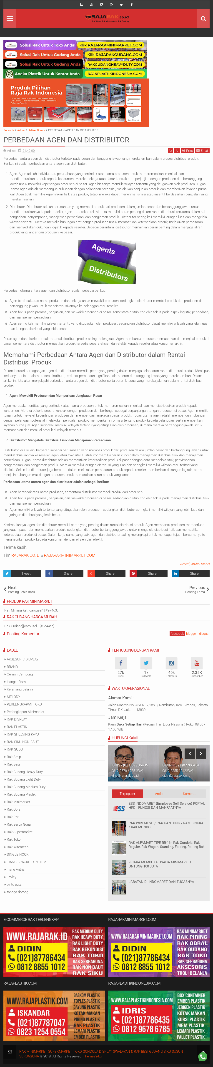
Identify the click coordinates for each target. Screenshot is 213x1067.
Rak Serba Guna (19, 824)
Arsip (159, 794)
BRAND (12, 667)
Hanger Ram (16, 682)
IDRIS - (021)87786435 (129, 765)
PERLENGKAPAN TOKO (24, 704)
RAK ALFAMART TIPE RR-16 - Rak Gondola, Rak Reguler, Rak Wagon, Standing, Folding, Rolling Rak (167, 845)
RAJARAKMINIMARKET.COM (69, 555)
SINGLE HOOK (17, 854)
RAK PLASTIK (17, 727)
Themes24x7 (93, 1056)
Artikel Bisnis (200, 564)
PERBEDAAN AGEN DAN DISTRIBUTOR (66, 140)
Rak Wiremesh (17, 847)
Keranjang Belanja (20, 689)
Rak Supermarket (20, 832)
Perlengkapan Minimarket (25, 712)
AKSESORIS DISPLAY (22, 659)
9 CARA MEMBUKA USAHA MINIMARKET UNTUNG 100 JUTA (160, 864)
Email (202, 150)
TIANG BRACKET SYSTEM (26, 862)
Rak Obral (14, 809)
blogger (191, 633)
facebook (177, 633)
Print (187, 150)
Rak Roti (13, 817)
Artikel (184, 564)
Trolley (11, 877)
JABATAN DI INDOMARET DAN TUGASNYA (161, 882)
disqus (203, 633)
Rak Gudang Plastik (21, 794)
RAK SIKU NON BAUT (23, 742)
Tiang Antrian (16, 869)
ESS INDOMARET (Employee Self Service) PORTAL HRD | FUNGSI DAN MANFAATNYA (167, 806)
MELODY (13, 697)
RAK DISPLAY (17, 719)
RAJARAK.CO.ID (25, 555)
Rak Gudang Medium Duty (26, 787)
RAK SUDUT (16, 749)
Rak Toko (13, 839)
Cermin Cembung (20, 674)
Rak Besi (13, 764)
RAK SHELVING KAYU (23, 734)
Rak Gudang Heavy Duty (25, 772)
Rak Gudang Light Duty (24, 779)
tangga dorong (17, 892)
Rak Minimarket (18, 802)
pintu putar (15, 884)
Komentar (190, 794)
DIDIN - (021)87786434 (180, 765)
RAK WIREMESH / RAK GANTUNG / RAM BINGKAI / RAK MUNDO (166, 825)
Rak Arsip (14, 757)
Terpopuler (127, 794)
